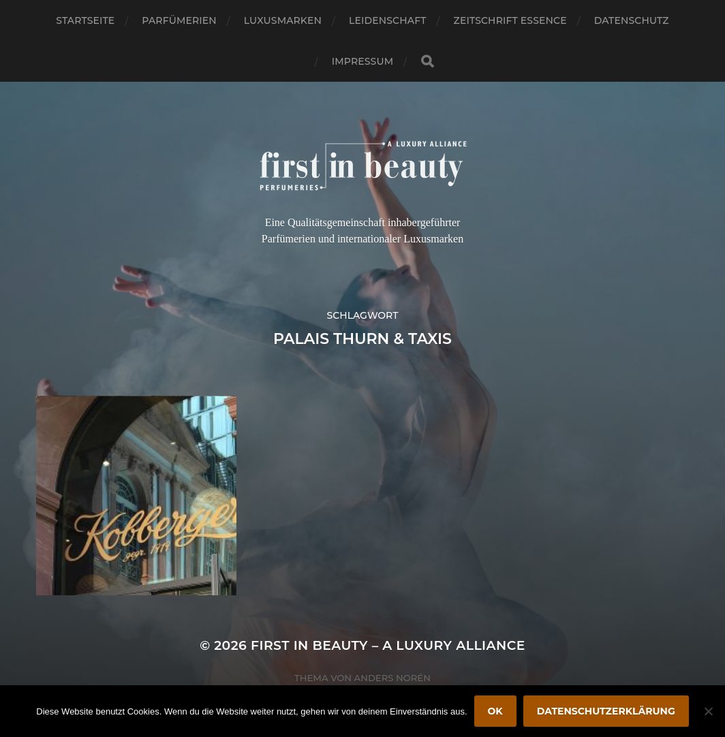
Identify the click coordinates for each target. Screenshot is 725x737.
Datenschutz (631, 20)
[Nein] (708, 711)
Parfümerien (179, 20)
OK (495, 711)
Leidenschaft (388, 20)
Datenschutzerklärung (606, 711)
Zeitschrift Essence (510, 20)
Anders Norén (392, 677)
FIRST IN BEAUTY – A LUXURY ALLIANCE (388, 645)
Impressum (362, 61)
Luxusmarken (283, 20)
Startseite (85, 20)
